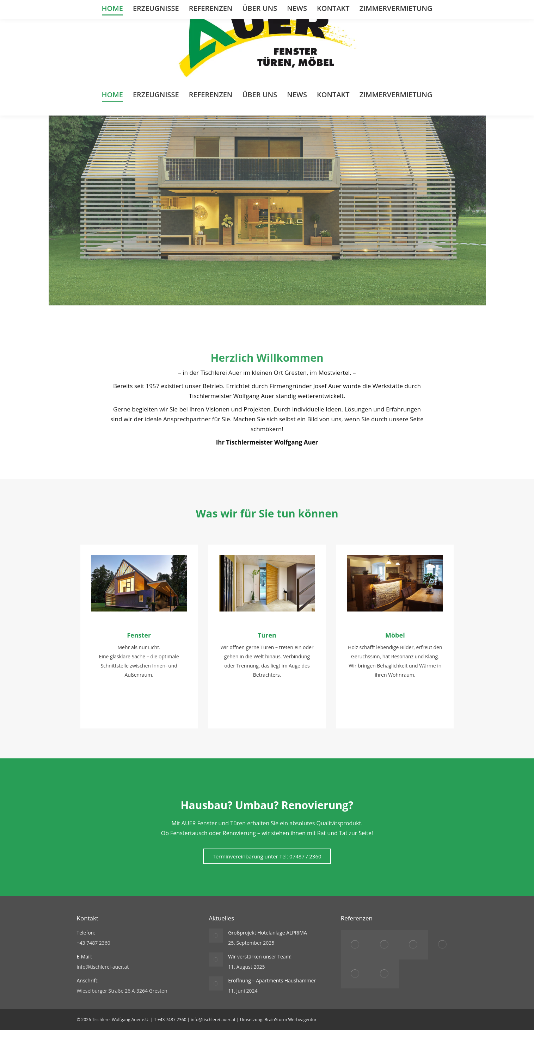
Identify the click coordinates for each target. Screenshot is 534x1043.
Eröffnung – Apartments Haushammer (272, 993)
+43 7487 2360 (172, 1032)
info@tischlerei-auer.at (157, 6)
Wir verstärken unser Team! (259, 969)
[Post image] (216, 948)
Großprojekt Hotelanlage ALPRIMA (267, 945)
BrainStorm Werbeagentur (290, 1032)
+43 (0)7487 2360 (102, 6)
